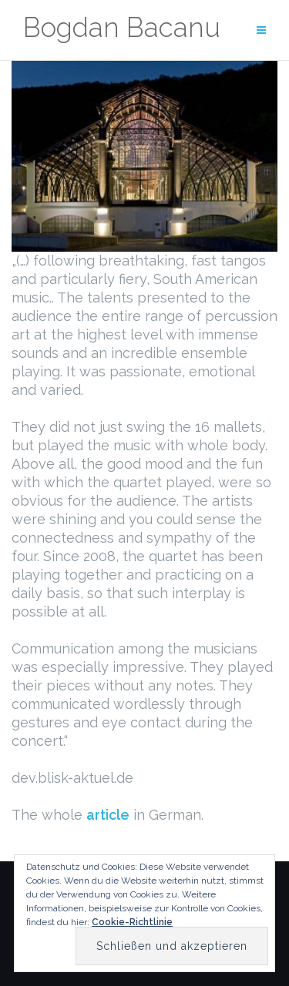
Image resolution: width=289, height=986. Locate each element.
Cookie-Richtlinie (132, 922)
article (107, 815)
